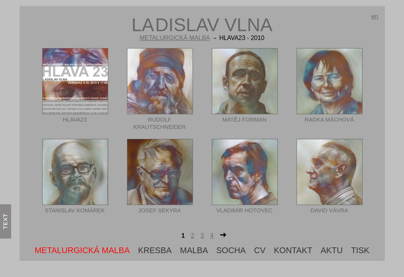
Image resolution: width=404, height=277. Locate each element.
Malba (194, 250)
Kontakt (293, 250)
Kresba (155, 250)
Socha (231, 250)
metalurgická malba (175, 38)
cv (259, 250)
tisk (360, 250)
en (374, 16)
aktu (332, 250)
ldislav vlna (202, 25)
